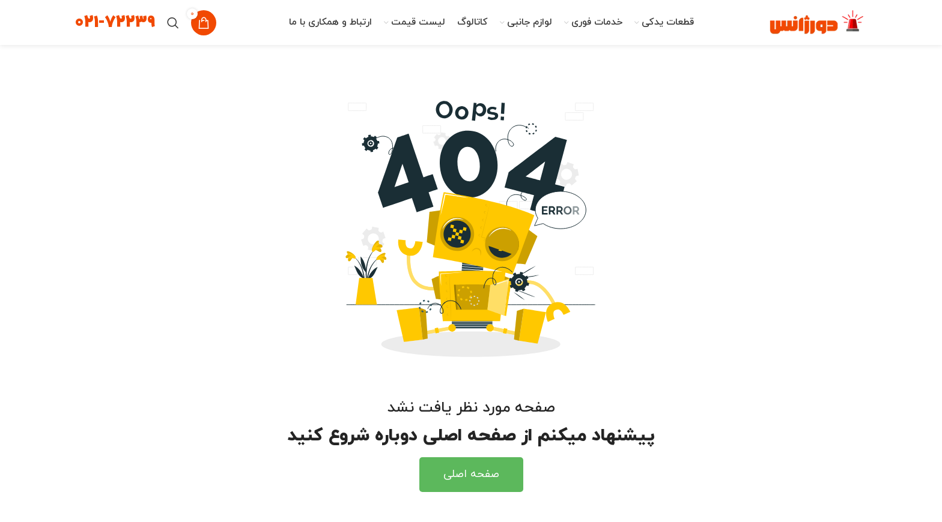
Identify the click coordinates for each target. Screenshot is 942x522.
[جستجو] (173, 23)
